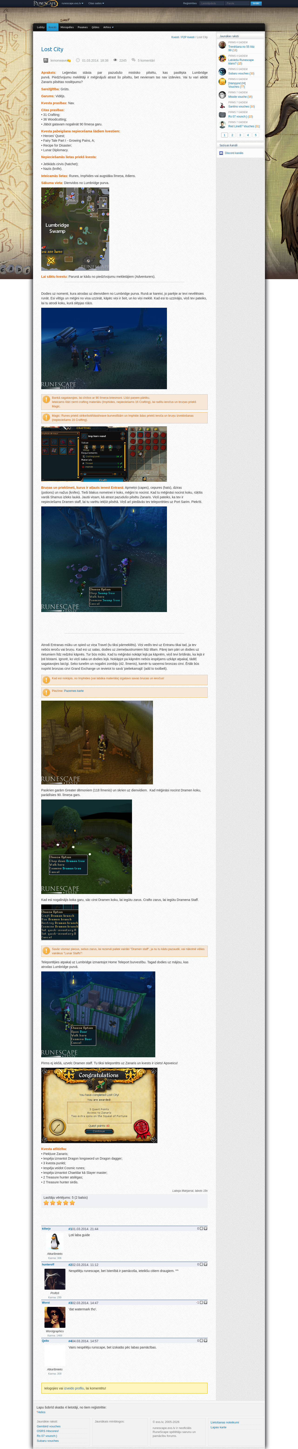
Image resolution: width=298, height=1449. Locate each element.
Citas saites (95, 3)
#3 (70, 1303)
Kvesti (52, 27)
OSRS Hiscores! (48, 1431)
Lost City (52, 49)
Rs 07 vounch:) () (240, 114)
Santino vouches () (240, 105)
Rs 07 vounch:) (47, 1436)
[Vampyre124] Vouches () (240, 83)
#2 (70, 1265)
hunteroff (48, 1264)
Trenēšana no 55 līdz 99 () (240, 46)
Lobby (40, 27)
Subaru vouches (48, 1440)
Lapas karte (219, 1427)
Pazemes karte (74, 691)
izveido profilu (74, 1388)
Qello (45, 1340)
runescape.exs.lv (71, 3)
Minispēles (67, 27)
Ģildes (95, 27)
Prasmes (83, 27)
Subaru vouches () (240, 71)
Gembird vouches (49, 1426)
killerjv (46, 1228)
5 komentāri (146, 60)
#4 (70, 1341)
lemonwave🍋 (61, 60)
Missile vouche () (240, 95)
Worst (46, 1302)
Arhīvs (107, 27)
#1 (70, 1229)
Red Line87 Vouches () (240, 124)
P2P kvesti (187, 37)
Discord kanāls (234, 153)
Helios (41, 1412)
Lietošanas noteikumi (225, 1422)
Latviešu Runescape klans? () (240, 60)
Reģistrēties (190, 3)
